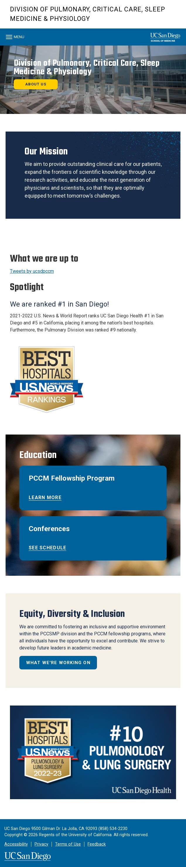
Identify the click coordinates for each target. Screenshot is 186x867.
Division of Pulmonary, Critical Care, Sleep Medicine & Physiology (87, 14)
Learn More (45, 497)
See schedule (47, 547)
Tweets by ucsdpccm (32, 271)
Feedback (97, 844)
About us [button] (35, 84)
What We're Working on (58, 662)
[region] (93, 80)
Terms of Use (68, 844)
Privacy (41, 844)
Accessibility (16, 844)
